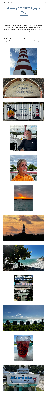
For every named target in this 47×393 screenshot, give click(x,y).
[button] (2, 2)
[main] (23, 10)
